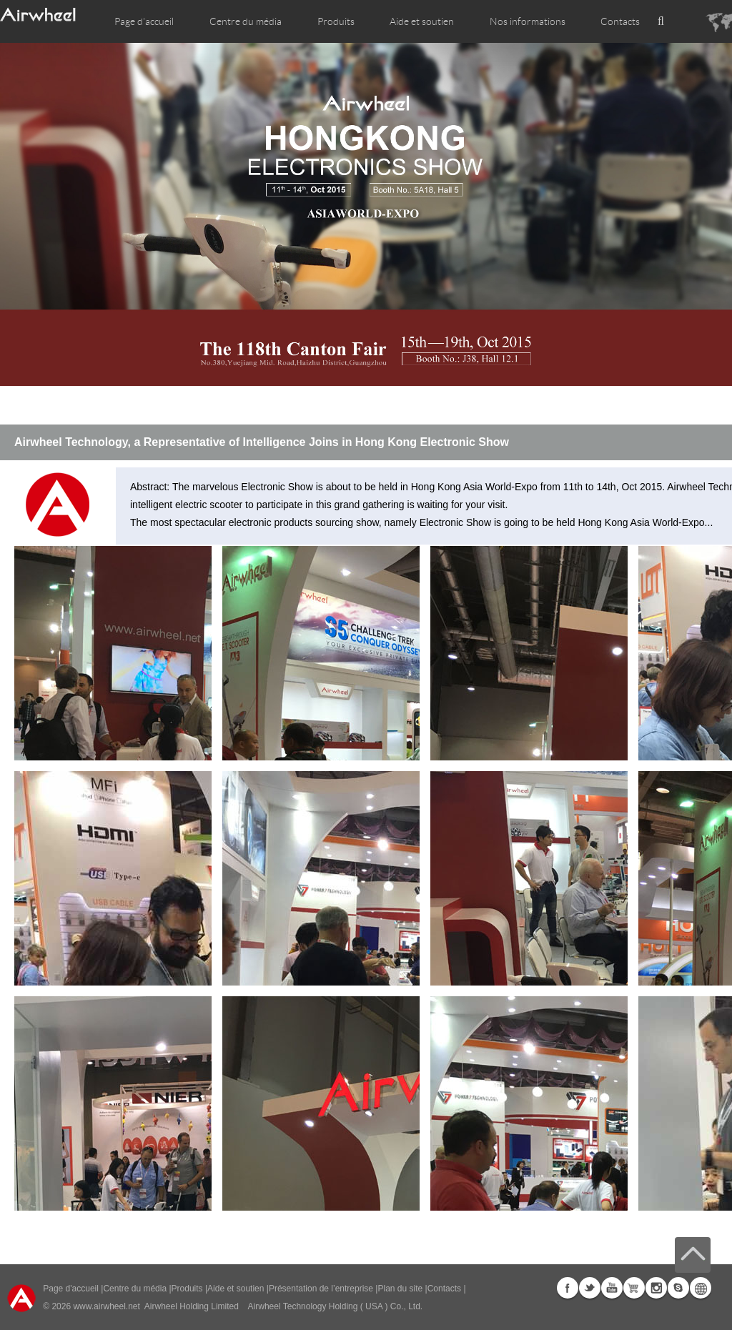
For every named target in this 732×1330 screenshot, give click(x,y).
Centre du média (135, 1289)
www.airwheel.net (106, 1306)
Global (700, 1288)
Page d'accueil (144, 21)
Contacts (620, 21)
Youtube (612, 1288)
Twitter (589, 1288)
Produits (336, 21)
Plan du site (399, 1289)
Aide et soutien (422, 21)
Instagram (656, 1288)
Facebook (567, 1288)
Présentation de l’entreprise (321, 1289)
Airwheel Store (634, 1288)
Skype (678, 1288)
